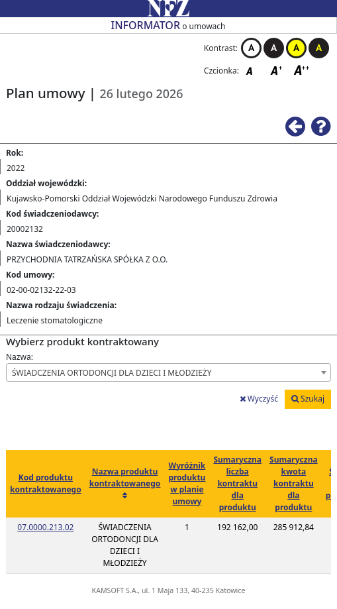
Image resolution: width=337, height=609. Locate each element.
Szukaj (307, 398)
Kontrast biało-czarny (251, 48)
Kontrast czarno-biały (274, 48)
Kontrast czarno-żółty (319, 48)
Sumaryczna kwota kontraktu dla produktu (293, 483)
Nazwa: (19, 356)
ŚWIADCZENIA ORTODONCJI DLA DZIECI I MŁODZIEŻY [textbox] (112, 372)
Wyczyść (259, 398)
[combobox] (168, 372)
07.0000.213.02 (45, 527)
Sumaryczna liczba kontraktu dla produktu (237, 483)
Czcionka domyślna (253, 70)
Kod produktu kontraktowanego (45, 483)
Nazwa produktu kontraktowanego (125, 477)
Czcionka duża (302, 70)
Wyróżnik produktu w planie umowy (186, 483)
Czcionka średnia (277, 70)
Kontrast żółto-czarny (296, 48)
